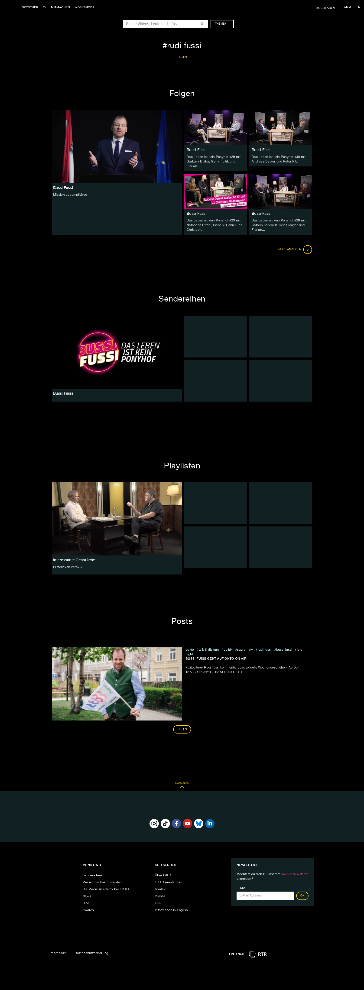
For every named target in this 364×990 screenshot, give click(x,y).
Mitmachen (61, 7)
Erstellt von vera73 (67, 566)
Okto (190, 649)
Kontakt (160, 889)
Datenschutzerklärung (91, 952)
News (86, 896)
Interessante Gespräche (74, 560)
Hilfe (85, 903)
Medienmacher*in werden (102, 882)
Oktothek (30, 7)
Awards (88, 910)
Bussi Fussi (196, 150)
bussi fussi (284, 649)
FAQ (158, 903)
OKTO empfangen (168, 882)
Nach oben (181, 786)
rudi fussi (265, 649)
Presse (160, 896)
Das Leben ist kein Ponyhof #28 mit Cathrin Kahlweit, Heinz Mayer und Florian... (279, 225)
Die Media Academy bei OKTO (105, 889)
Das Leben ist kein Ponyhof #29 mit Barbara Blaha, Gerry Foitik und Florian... (214, 161)
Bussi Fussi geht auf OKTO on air (216, 658)
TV (45, 7)
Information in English (171, 910)
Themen (223, 24)
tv (251, 649)
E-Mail (242, 887)
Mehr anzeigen (295, 249)
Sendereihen (92, 875)
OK (302, 895)
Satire (241, 649)
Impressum (58, 952)
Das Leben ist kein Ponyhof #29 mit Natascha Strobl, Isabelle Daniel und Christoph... (214, 225)
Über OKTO (163, 875)
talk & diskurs (209, 649)
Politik (228, 649)
